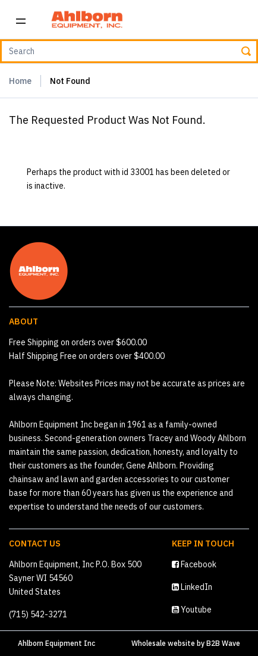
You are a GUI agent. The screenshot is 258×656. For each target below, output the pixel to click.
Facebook (194, 564)
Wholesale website (163, 643)
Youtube (192, 609)
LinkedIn (192, 587)
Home (20, 81)
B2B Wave (223, 643)
